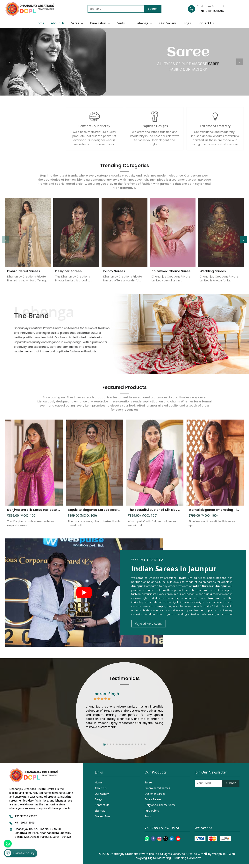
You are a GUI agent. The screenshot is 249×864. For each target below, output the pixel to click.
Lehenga (144, 23)
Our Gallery (167, 23)
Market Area (102, 816)
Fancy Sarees (153, 799)
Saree (77, 23)
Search (153, 9)
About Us (57, 23)
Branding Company (187, 858)
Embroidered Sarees (157, 788)
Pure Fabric (100, 23)
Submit (231, 783)
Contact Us (205, 23)
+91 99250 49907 (26, 816)
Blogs (186, 23)
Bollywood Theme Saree (160, 805)
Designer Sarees (155, 794)
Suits (123, 23)
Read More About (148, 623)
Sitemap (100, 810)
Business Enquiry (19, 853)
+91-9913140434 (211, 11)
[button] (243, 239)
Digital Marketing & (161, 858)
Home (39, 23)
